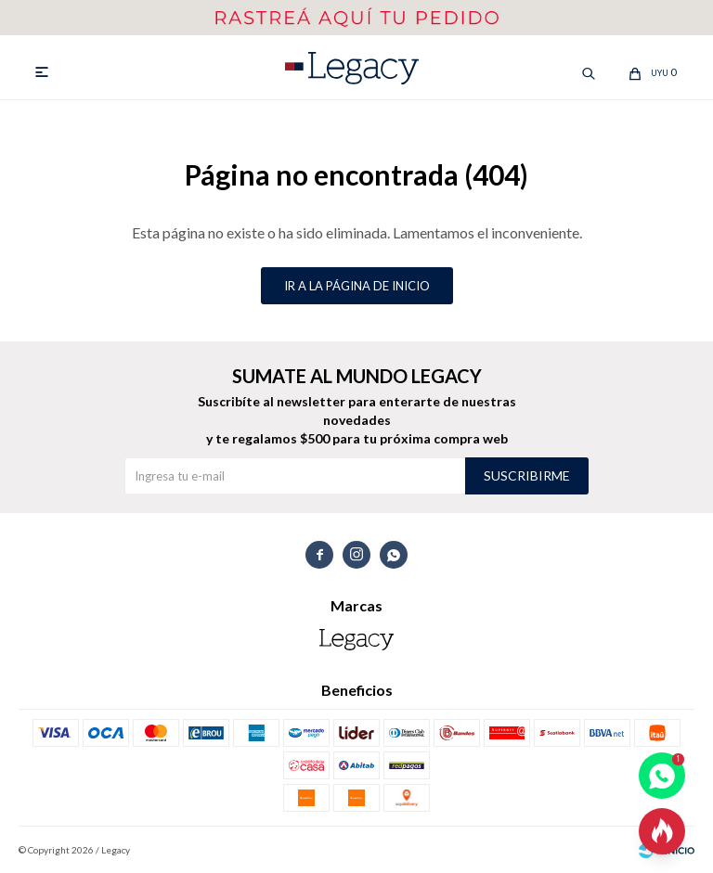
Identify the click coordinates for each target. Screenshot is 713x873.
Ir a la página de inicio (357, 285)
